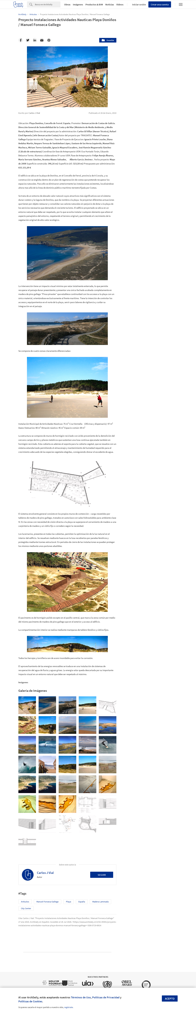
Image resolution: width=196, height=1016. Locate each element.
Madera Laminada (100, 901)
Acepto (170, 998)
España (81, 901)
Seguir (102, 874)
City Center (26, 908)
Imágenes (78, 4)
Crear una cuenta (160, 4)
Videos (119, 4)
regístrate (68, 1007)
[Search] (47, 4)
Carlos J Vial (45, 873)
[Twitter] (27, 40)
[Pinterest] (49, 40)
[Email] (42, 40)
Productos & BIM (94, 4)
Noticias (109, 4)
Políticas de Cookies (30, 1001)
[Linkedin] (34, 40)
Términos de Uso (81, 997)
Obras (67, 4)
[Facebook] (20, 40)
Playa (68, 901)
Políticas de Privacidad (105, 997)
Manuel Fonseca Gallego (47, 901)
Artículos (25, 901)
